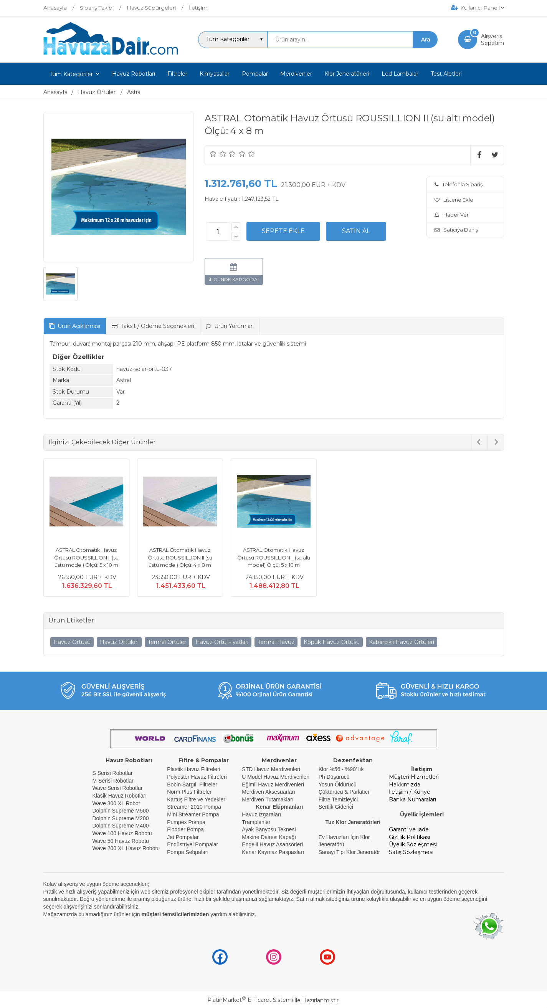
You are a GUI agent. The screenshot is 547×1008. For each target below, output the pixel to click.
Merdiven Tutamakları (268, 799)
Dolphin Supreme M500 (121, 811)
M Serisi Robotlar (113, 781)
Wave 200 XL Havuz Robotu (127, 848)
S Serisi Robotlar (113, 773)
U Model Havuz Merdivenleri (275, 777)
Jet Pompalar (182, 837)
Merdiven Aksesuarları (268, 792)
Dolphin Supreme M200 (121, 818)
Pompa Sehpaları (187, 852)
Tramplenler (256, 822)
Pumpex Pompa (186, 822)
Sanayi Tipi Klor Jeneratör (349, 852)
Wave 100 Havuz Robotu (123, 833)
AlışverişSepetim (492, 39)
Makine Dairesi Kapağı (269, 837)
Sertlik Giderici (336, 807)
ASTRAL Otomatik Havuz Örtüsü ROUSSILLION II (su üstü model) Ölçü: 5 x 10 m (86, 557)
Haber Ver (452, 215)
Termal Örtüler (167, 642)
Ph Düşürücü (334, 777)
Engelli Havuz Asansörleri (272, 844)
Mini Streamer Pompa (193, 814)
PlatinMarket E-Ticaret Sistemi (250, 999)
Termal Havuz (276, 642)
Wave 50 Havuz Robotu (121, 841)
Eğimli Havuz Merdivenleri (273, 784)
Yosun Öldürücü (338, 784)
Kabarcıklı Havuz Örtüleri (401, 642)
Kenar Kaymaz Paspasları (273, 852)
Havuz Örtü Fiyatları (221, 642)
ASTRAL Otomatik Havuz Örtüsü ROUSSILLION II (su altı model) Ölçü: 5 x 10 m (273, 557)
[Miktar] (218, 231)
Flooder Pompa (185, 829)
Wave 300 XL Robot (116, 803)
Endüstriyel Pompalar (192, 844)
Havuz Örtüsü (72, 642)
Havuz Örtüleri (119, 642)
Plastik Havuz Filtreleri (193, 769)
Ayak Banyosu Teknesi (269, 829)
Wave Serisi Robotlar (118, 788)
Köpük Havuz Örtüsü (332, 642)
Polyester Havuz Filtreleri (197, 777)
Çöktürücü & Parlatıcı (344, 792)
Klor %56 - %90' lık (341, 769)
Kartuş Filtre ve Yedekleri (196, 799)
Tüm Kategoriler (71, 74)
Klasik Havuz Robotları (120, 796)
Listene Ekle (454, 200)
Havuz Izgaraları (261, 814)
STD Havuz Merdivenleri (271, 769)
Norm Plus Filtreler (189, 792)
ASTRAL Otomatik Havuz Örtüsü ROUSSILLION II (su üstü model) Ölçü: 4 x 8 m (180, 557)
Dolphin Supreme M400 (121, 826)
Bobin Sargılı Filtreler (192, 784)
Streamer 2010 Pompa (194, 807)
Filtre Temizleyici (338, 799)
